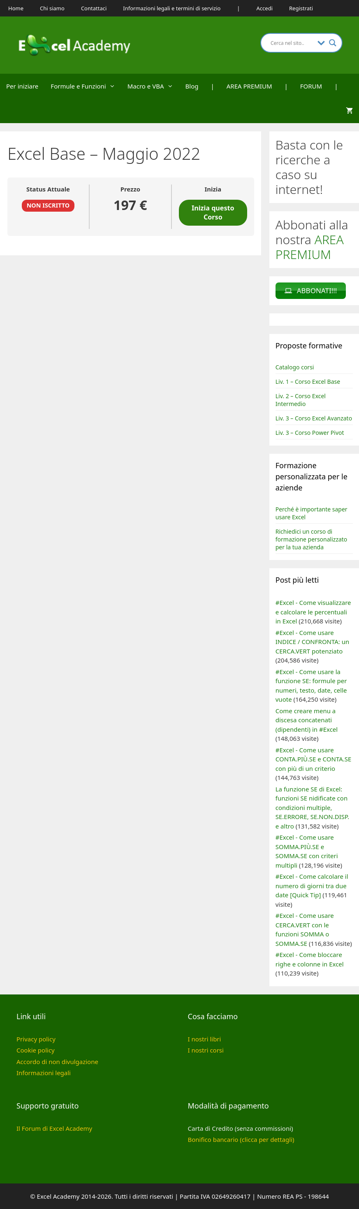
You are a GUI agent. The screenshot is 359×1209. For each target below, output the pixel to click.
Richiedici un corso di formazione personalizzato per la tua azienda (311, 539)
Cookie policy (35, 1050)
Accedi (265, 8)
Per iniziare (22, 86)
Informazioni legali (43, 1073)
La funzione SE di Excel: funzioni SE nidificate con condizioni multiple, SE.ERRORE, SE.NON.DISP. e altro (312, 807)
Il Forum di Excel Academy (54, 1128)
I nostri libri (204, 1039)
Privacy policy (36, 1039)
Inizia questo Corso (213, 212)
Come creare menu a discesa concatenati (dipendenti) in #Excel (307, 720)
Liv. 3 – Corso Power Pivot (310, 432)
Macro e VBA (153, 86)
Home (15, 8)
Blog (192, 86)
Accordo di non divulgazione (57, 1061)
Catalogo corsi (295, 367)
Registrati (301, 8)
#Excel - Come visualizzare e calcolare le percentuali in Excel (313, 611)
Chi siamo (52, 8)
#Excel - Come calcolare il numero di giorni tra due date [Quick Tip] (312, 885)
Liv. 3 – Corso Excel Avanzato (314, 418)
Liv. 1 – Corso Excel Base (308, 381)
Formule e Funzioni (86, 86)
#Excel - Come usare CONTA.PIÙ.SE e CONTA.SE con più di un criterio (314, 759)
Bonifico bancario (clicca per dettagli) (241, 1139)
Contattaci (94, 8)
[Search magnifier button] (332, 43)
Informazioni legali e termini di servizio (171, 8)
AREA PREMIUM (249, 86)
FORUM (311, 86)
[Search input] (292, 43)
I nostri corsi (206, 1050)
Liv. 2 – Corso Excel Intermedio (301, 400)
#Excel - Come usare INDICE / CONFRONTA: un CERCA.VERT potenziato (313, 641)
